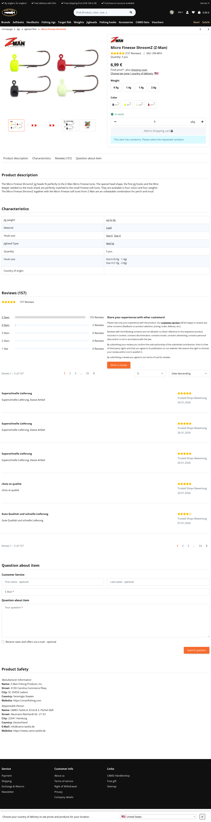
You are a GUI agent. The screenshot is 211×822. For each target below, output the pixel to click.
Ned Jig (110, 243)
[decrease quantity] (115, 121)
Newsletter (8, 791)
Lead (109, 227)
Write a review (119, 365)
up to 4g (111, 220)
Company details (63, 797)
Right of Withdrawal (65, 786)
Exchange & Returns (13, 786)
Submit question (196, 650)
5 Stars (5, 317)
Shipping (7, 781)
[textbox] (158, 817)
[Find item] (131, 12)
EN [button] (180, 12)
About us (59, 775)
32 (87, 373)
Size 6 (109, 235)
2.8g (155, 88)
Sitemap (111, 786)
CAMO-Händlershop (118, 775)
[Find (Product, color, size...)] (100, 12)
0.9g (117, 88)
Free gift (111, 781)
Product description (15, 158)
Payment (7, 775)
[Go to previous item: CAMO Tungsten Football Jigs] (201, 29)
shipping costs (139, 69)
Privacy (58, 791)
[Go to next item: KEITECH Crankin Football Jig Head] (206, 29)
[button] (203, 3)
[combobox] (158, 816)
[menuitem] (5, 22)
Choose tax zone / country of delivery (135, 73)
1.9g (142, 88)
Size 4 (117, 235)
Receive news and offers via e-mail (31, 641)
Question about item (89, 158)
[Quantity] (155, 121)
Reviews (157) (63, 158)
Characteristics (41, 158)
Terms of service (63, 781)
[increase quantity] (202, 121)
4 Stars (5, 325)
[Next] (94, 373)
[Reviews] (126, 53)
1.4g (130, 88)
